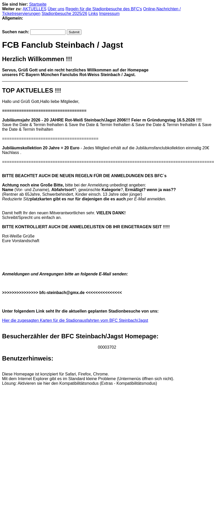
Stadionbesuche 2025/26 (64, 13)
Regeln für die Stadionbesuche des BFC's (103, 9)
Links (93, 13)
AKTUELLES (34, 9)
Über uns (56, 9)
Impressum (109, 13)
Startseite (38, 4)
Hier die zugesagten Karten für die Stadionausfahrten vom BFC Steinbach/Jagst (75, 320)
